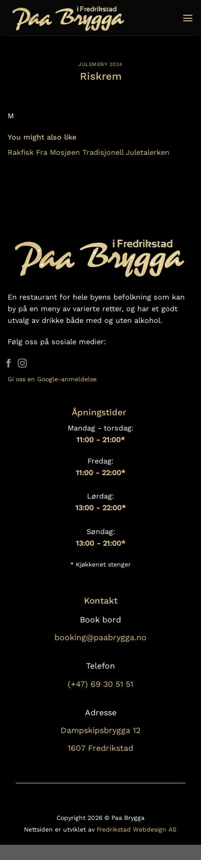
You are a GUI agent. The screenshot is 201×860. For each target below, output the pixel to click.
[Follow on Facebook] (8, 364)
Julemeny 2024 (100, 64)
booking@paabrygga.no (100, 637)
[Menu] (187, 17)
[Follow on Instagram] (22, 364)
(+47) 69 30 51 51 (100, 684)
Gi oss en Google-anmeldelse (52, 379)
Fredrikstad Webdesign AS (137, 829)
